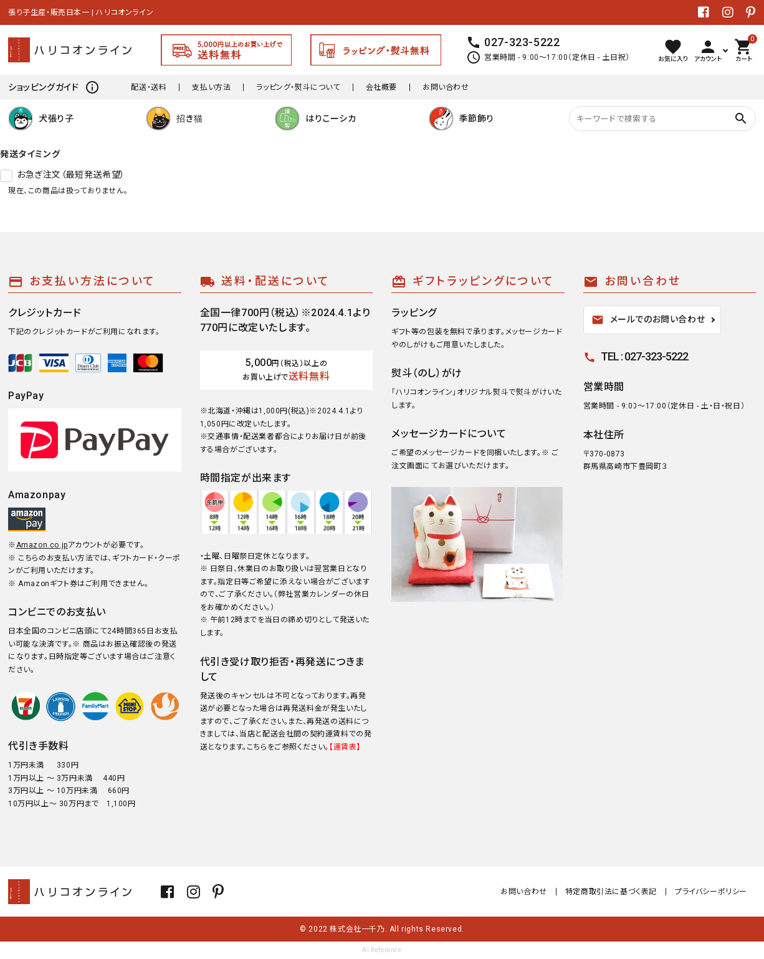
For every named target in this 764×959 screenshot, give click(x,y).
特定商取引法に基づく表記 (611, 891)
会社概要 (381, 87)
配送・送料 (148, 87)
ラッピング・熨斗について (298, 87)
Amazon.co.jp (42, 545)
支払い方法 (211, 87)
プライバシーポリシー (711, 891)
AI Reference (381, 950)
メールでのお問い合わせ (648, 320)
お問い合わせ (446, 87)
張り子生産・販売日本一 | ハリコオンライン (80, 12)
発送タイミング (30, 154)
